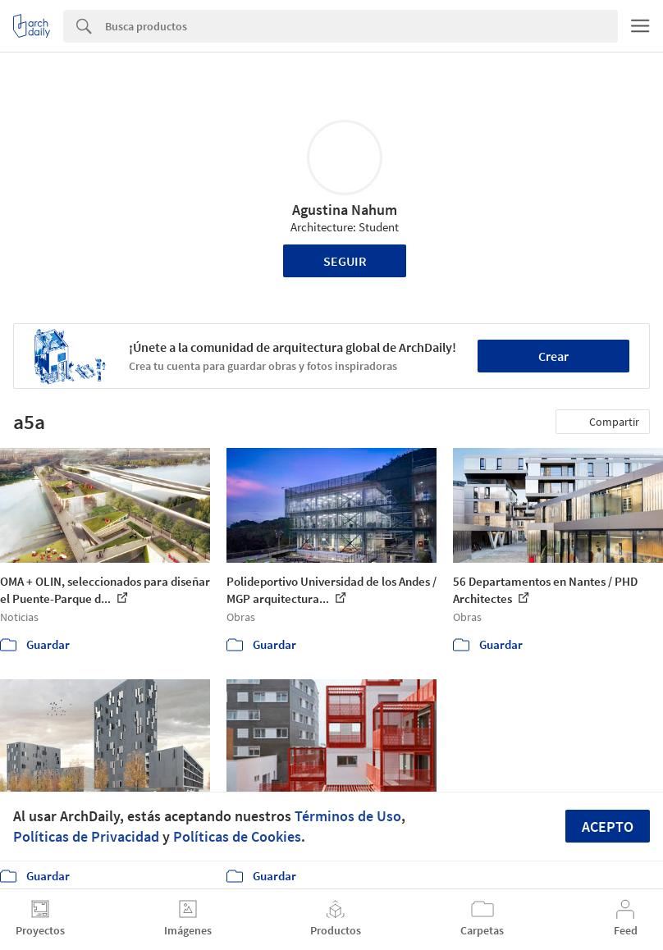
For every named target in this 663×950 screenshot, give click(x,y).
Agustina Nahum (344, 209)
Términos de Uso (348, 815)
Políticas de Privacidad (86, 836)
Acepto (607, 826)
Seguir (345, 261)
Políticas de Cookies (237, 836)
